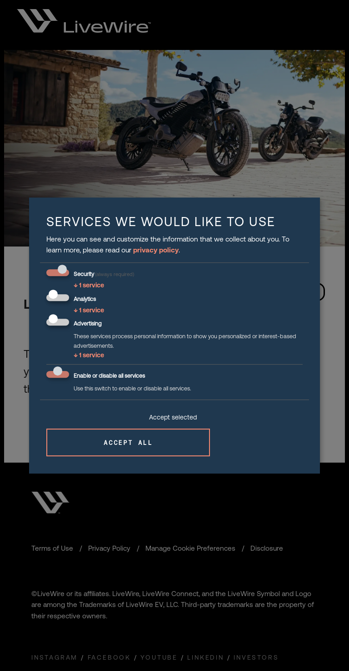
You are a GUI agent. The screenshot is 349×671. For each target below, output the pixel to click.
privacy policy (156, 250)
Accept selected (173, 417)
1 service (89, 285)
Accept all (128, 442)
